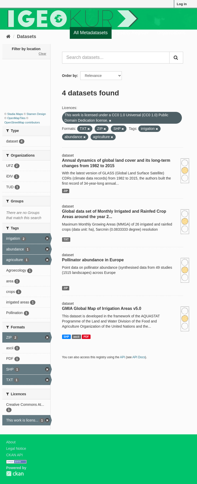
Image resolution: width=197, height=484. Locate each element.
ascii (76, 336)
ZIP (66, 190)
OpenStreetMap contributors (22, 122)
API (122, 357)
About (11, 442)
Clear (42, 54)
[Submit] (176, 58)
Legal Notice (16, 448)
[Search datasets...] (116, 58)
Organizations (171, 32)
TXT (66, 239)
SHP (66, 336)
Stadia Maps (15, 113)
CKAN (15, 473)
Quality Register (132, 32)
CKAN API (14, 455)
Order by (69, 76)
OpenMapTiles (16, 118)
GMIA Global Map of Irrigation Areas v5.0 (101, 308)
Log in (182, 4)
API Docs (138, 357)
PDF (86, 336)
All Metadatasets (91, 32)
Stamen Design (36, 113)
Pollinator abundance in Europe (93, 260)
